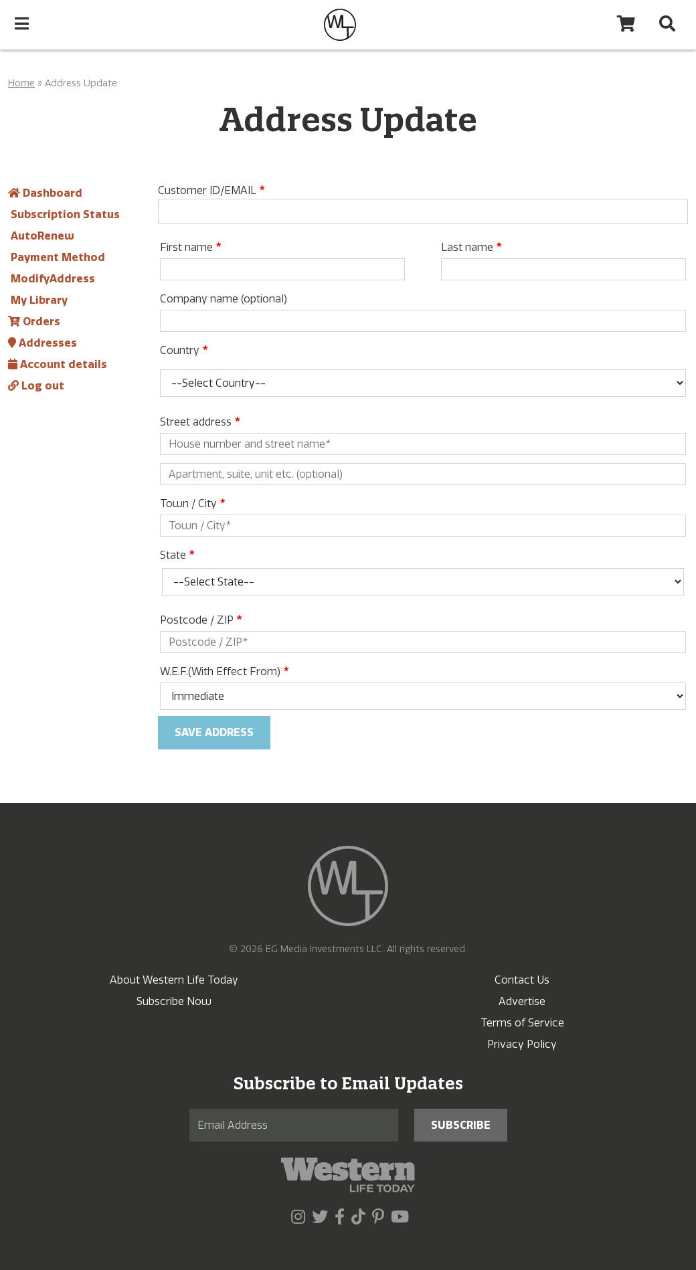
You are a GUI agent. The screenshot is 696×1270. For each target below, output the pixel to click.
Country (183, 350)
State (177, 555)
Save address (214, 732)
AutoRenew (41, 236)
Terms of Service (522, 1022)
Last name (471, 247)
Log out (36, 385)
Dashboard (45, 193)
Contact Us (522, 980)
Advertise (522, 1001)
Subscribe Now (174, 1001)
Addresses (42, 343)
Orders (34, 321)
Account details (57, 364)
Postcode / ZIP (201, 620)
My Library (38, 300)
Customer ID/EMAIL (211, 190)
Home (21, 83)
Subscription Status (64, 214)
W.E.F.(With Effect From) (224, 671)
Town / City (192, 503)
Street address (200, 422)
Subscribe (461, 1125)
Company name (223, 298)
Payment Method (56, 257)
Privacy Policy (522, 1044)
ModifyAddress (51, 278)
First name (190, 247)
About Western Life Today (174, 980)
